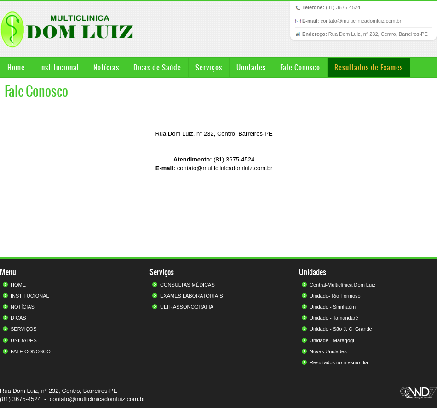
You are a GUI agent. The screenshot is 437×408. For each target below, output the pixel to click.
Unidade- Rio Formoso (335, 296)
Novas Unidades (328, 351)
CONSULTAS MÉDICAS (187, 284)
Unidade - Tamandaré (334, 318)
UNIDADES (24, 340)
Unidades (251, 67)
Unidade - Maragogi (332, 340)
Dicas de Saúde (157, 67)
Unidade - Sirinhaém (333, 307)
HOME (18, 284)
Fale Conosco (300, 67)
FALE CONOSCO (31, 351)
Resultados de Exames (368, 67)
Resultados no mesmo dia (339, 362)
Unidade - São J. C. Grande (341, 329)
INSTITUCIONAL (30, 296)
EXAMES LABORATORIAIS (191, 296)
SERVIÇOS (24, 329)
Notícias (106, 67)
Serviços (209, 67)
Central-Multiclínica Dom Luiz (342, 284)
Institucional (59, 67)
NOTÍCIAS (22, 307)
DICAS (18, 318)
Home (16, 67)
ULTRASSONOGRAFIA (186, 307)
